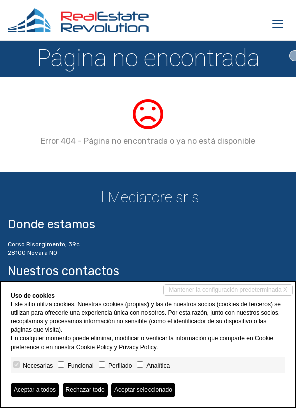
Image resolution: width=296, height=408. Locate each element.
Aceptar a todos (35, 389)
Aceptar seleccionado (143, 389)
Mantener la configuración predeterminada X (228, 289)
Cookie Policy (94, 347)
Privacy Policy (137, 347)
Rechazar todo (85, 389)
